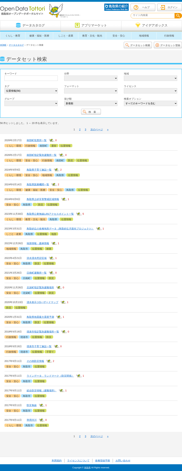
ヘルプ (146, 7)
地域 (126, 73)
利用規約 (57, 460)
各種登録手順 (102, 460)
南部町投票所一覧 (37, 140)
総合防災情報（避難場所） (42, 390)
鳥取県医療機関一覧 (38, 184)
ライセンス (130, 86)
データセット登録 (170, 45)
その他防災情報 (35, 361)
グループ (9, 98)
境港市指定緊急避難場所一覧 (43, 331)
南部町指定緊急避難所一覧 (42, 155)
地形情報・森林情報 (38, 243)
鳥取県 (87, 467)
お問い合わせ (123, 460)
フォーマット (71, 86)
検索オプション (132, 98)
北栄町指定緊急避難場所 (40, 287)
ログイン (173, 7)
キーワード (10, 73)
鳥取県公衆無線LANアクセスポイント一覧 (50, 213)
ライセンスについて (78, 460)
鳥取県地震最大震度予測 (40, 316)
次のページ (96, 129)
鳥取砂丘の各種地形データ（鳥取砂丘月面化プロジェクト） (60, 228)
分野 (66, 73)
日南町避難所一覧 (37, 272)
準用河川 (32, 420)
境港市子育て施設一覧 (39, 346)
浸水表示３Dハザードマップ (42, 302)
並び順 (68, 98)
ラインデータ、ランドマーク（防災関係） (50, 375)
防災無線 (32, 405)
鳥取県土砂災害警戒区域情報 (43, 199)
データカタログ (16, 45)
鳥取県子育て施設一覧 (39, 169)
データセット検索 (140, 45)
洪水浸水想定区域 (37, 258)
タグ (6, 86)
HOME (3, 45)
